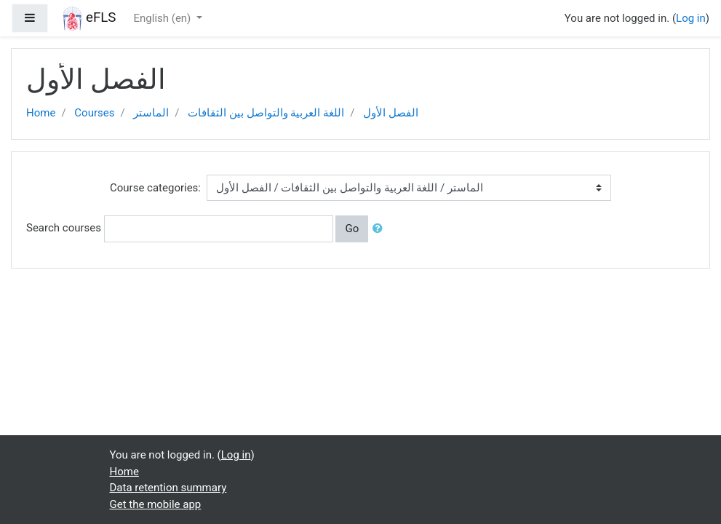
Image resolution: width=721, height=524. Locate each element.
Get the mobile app (156, 504)
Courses (94, 112)
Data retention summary (168, 487)
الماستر (151, 112)
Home (40, 112)
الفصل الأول (390, 112)
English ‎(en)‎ (164, 18)
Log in (691, 18)
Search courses (63, 227)
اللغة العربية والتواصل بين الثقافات (266, 112)
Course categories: (155, 187)
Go (352, 228)
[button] (380, 229)
